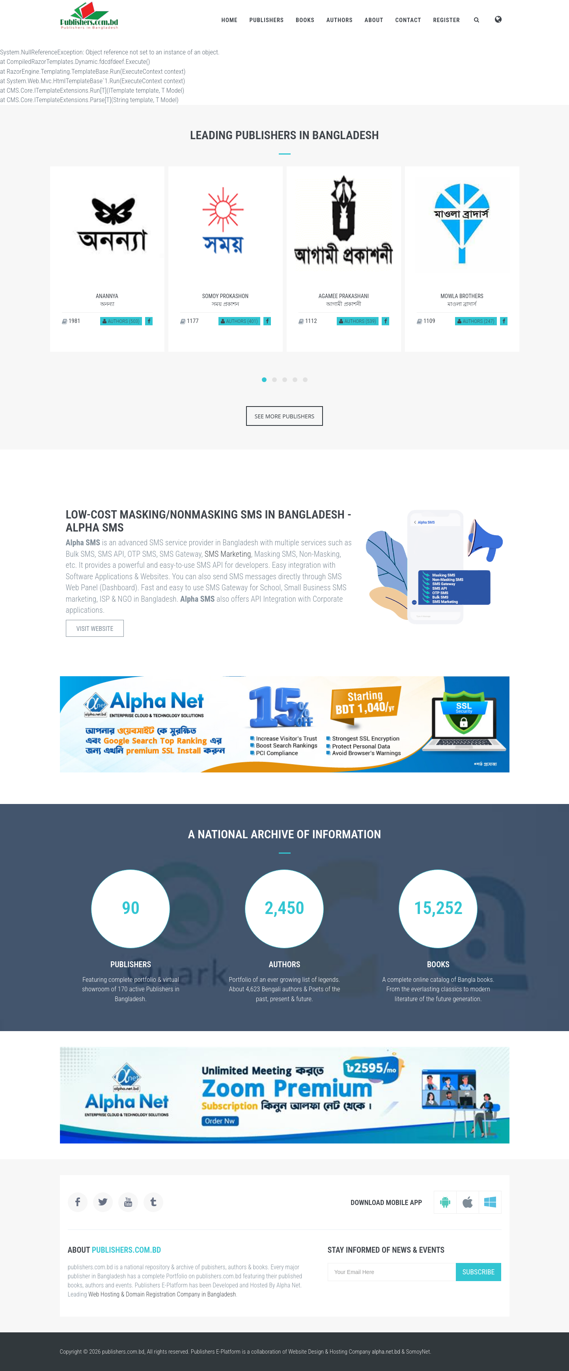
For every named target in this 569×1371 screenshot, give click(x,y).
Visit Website (95, 628)
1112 (307, 321)
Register (446, 20)
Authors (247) (475, 321)
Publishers (266, 20)
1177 (189, 321)
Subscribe (479, 1272)
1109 (426, 321)
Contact (408, 20)
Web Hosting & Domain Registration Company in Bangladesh (162, 1294)
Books (305, 20)
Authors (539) (357, 321)
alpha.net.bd (386, 1351)
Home (229, 20)
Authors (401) (239, 321)
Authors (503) (121, 321)
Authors (339, 20)
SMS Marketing (228, 554)
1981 (71, 321)
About (374, 20)
